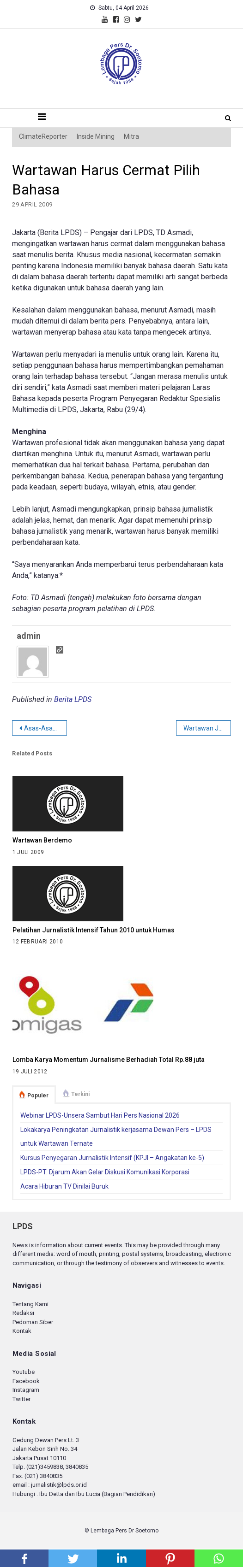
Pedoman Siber (32, 1322)
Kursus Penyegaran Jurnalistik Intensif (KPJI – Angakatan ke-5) (112, 1157)
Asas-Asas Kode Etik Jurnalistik (45, 728)
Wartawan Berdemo (42, 840)
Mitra (131, 136)
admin (29, 636)
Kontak (21, 1330)
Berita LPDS (72, 699)
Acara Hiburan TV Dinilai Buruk (64, 1186)
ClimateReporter (43, 136)
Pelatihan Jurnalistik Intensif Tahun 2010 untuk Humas (93, 930)
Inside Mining (96, 136)
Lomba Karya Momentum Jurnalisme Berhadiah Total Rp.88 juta (108, 1059)
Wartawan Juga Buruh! (207, 728)
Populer (38, 1095)
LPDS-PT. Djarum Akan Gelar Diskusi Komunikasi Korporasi (104, 1172)
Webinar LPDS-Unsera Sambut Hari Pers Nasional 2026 (100, 1115)
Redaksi (23, 1312)
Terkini (80, 1094)
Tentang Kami (30, 1304)
